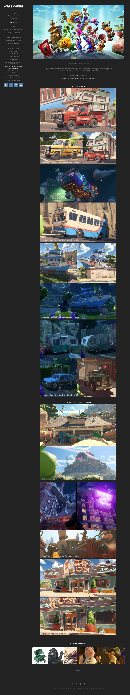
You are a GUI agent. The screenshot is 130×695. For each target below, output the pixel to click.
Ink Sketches (14, 59)
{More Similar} (13, 51)
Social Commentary (13, 35)
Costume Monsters (14, 57)
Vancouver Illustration (13, 32)
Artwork (14, 23)
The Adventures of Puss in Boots (13, 71)
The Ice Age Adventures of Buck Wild (13, 63)
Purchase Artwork (13, 16)
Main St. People (14, 54)
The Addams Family (13, 78)
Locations (14, 46)
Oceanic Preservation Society (13, 29)
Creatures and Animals (13, 40)
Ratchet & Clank (13, 75)
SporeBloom (13, 27)
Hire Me (13, 13)
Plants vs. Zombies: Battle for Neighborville (14, 67)
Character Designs (13, 43)
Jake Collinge (13, 6)
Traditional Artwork (14, 48)
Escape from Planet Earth (13, 80)
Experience (13, 19)
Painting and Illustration (13, 38)
